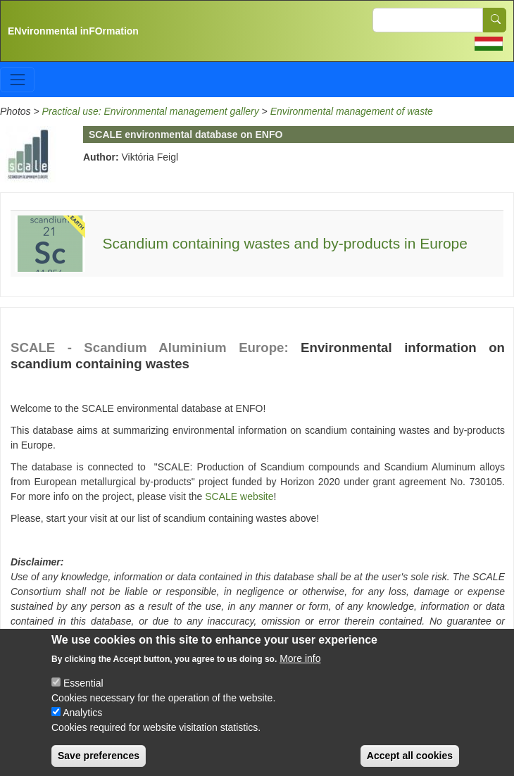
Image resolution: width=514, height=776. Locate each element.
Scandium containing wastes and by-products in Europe (285, 243)
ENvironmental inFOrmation (73, 31)
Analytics (82, 723)
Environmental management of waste (351, 111)
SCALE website (239, 496)
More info (300, 669)
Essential (83, 693)
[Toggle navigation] (17, 79)
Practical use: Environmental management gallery (150, 111)
